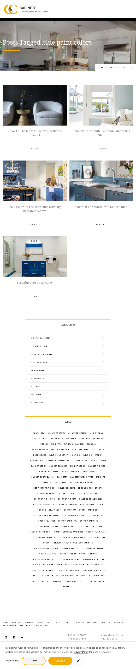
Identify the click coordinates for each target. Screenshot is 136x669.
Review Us (118, 622)
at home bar (96, 433)
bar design (71, 439)
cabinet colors (98, 460)
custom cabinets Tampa (46, 526)
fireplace (68, 587)
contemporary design (91, 504)
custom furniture (96, 532)
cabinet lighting (70, 471)
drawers (62, 570)
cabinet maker (89, 471)
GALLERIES (28, 622)
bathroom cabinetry (50, 444)
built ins (87, 455)
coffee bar (93, 493)
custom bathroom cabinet (46, 515)
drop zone (74, 570)
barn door (84, 439)
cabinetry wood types (81, 477)
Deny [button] (34, 660)
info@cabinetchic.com (112, 635)
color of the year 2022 (44, 504)
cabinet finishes (96, 466)
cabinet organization (42, 477)
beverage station (60, 450)
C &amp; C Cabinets (84, 482)
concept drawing (68, 504)
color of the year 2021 (90, 499)
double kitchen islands (43, 570)
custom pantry (70, 548)
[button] (130, 9)
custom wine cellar (93, 559)
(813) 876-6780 (109, 638)
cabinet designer (58, 466)
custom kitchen (97, 537)
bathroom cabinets (74, 444)
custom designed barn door (69, 532)
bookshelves (39, 455)
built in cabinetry (58, 455)
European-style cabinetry (89, 576)
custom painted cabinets (46, 548)
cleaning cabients (47, 493)
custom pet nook (48, 554)
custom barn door (89, 510)
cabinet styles (49, 482)
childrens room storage (91, 488)
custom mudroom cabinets (78, 543)
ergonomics (67, 576)
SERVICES (16, 622)
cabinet (98, 455)
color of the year (67, 499)
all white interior (78, 433)
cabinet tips (66, 482)
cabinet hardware (48, 471)
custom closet (69, 526)
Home (101, 68)
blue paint (84, 450)
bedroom (91, 444)
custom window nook (43, 559)
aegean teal (39, 433)
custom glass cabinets (43, 537)
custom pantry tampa (92, 548)
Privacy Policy (81, 651)
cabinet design (38, 466)
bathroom (98, 439)
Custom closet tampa (91, 526)
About (40, 622)
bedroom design (40, 450)
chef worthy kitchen (43, 488)
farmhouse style (74, 581)
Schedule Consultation (86, 622)
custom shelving (88, 554)
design (59, 565)
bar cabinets (56, 439)
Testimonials (42, 625)
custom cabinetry (67, 521)
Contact (68, 622)
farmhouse (57, 581)
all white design (57, 433)
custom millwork (52, 543)
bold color (98, 450)
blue (74, 450)
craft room (55, 510)
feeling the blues (95, 581)
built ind (75, 455)
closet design (66, 493)
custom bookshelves (73, 515)
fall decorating (40, 581)
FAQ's (49, 622)
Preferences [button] (12, 660)
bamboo (36, 439)
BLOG (58, 622)
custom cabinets (89, 521)
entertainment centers (45, 576)
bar (45, 439)
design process (95, 565)
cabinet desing (77, 466)
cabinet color (79, 460)
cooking (41, 510)
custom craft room (40, 532)
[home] (26, 9)
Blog (111, 68)
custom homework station (71, 537)
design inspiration (75, 565)
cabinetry (62, 477)
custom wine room (43, 565)
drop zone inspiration (94, 570)
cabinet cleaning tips (57, 460)
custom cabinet (46, 521)
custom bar (70, 510)
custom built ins (95, 515)
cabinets (100, 477)
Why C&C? (105, 622)
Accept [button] (60, 660)
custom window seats (68, 559)
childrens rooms (66, 488)
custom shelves (68, 554)
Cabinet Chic (37, 460)
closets (81, 493)
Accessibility (26, 625)
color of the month (44, 499)
